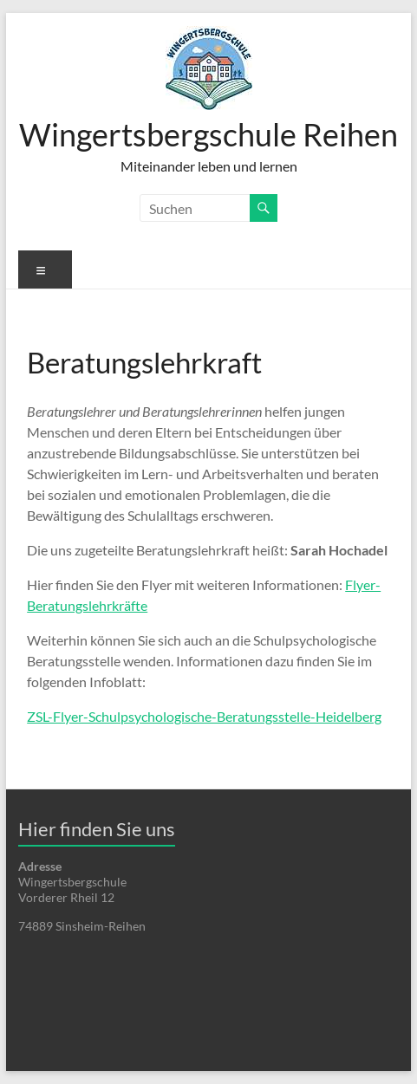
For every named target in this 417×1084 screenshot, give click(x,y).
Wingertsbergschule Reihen (208, 134)
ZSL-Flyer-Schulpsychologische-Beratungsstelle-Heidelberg (204, 716)
